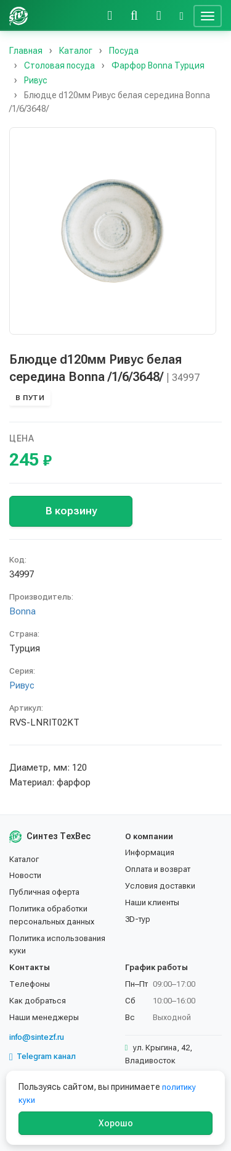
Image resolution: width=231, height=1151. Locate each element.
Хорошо (116, 1123)
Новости (25, 875)
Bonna (22, 611)
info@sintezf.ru (36, 1037)
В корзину (71, 510)
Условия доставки (160, 885)
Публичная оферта (44, 892)
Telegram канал (42, 1056)
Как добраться (37, 1000)
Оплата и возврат (157, 869)
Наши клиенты (152, 902)
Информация (149, 852)
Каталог (24, 859)
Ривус (21, 685)
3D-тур (137, 919)
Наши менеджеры (44, 1017)
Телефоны (29, 984)
